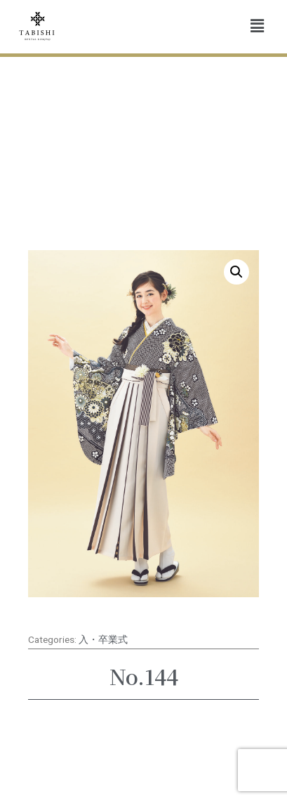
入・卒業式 (103, 639)
